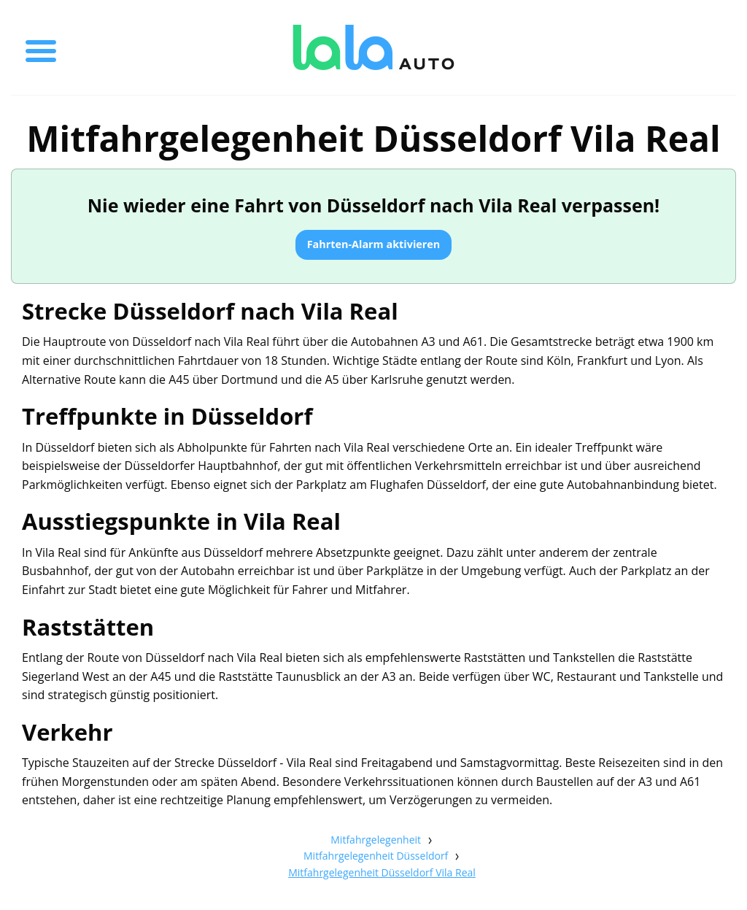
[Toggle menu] (41, 47)
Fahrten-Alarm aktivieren (374, 244)
